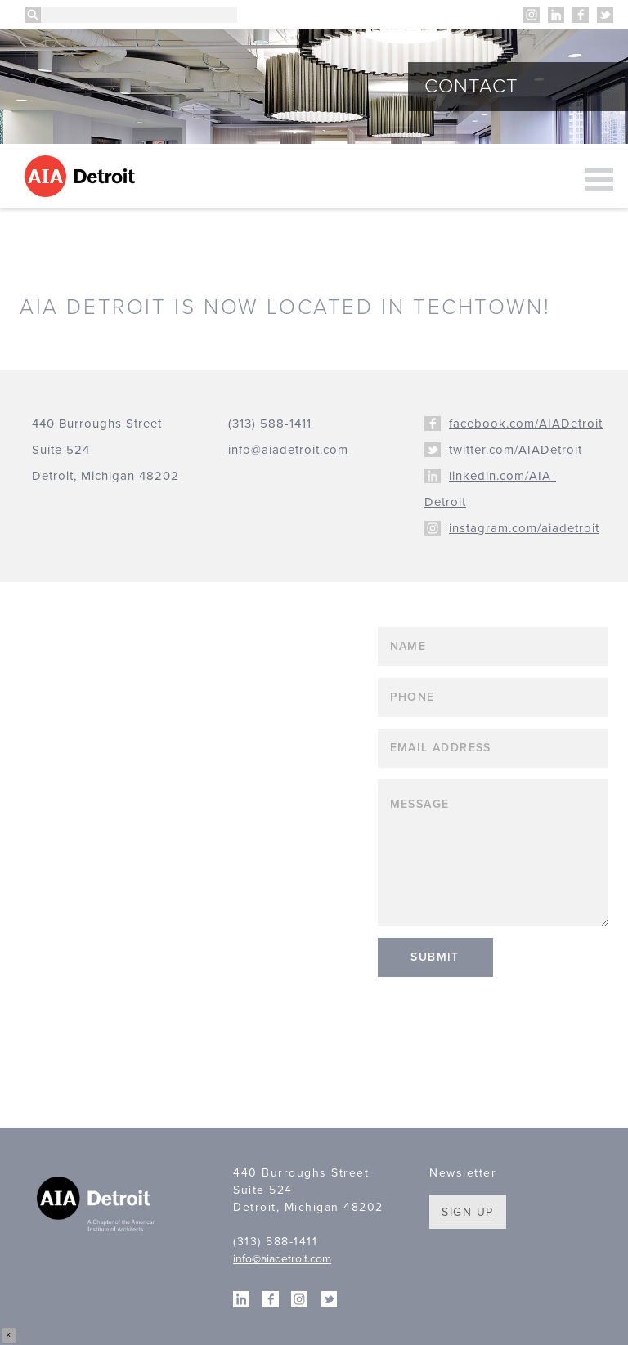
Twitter (605, 15)
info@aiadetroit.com (282, 1259)
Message (493, 852)
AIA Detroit (82, 176)
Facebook (580, 15)
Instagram (531, 15)
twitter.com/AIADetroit (515, 449)
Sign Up (468, 1212)
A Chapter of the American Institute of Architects (98, 1206)
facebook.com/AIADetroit (526, 423)
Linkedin (556, 15)
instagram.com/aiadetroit (524, 528)
